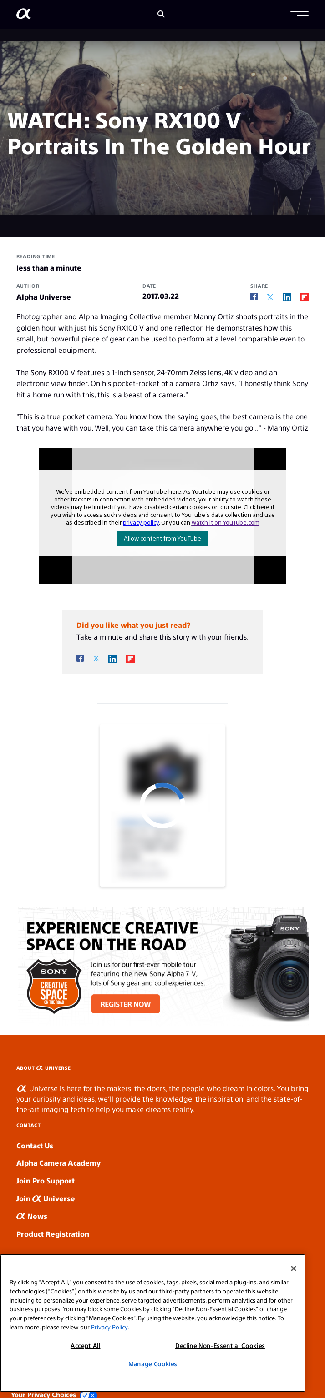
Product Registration (52, 1233)
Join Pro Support (45, 1180)
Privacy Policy (109, 1327)
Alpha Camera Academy (58, 1163)
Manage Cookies (152, 1364)
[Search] (161, 15)
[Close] (294, 1268)
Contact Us (34, 1145)
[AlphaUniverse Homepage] (23, 15)
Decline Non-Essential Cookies (220, 1345)
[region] (152, 1323)
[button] (299, 14)
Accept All (86, 1345)
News (31, 1216)
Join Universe (45, 1198)
